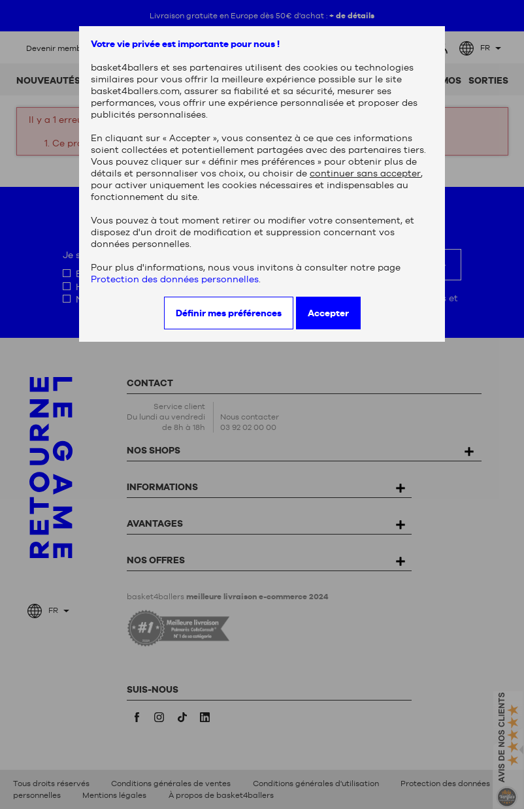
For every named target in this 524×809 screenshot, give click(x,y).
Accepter (328, 313)
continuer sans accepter (365, 173)
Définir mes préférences (229, 313)
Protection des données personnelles (175, 279)
